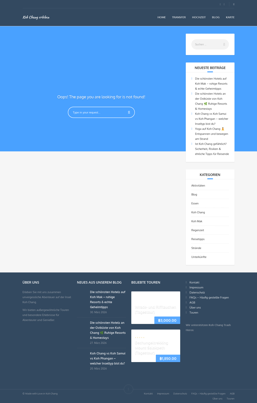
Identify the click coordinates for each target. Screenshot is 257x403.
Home (162, 17)
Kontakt (194, 282)
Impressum (196, 287)
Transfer (179, 17)
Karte (230, 17)
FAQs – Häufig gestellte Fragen (209, 297)
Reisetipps (198, 239)
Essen (195, 203)
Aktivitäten (198, 185)
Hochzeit (199, 17)
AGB (192, 302)
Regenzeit (197, 230)
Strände (196, 248)
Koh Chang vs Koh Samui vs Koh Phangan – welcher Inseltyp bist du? (211, 119)
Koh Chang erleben (36, 17)
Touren (193, 312)
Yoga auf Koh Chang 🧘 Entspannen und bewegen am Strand (211, 134)
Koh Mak (196, 221)
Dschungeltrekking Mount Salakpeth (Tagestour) (151, 347)
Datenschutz (197, 292)
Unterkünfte (198, 257)
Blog (216, 17)
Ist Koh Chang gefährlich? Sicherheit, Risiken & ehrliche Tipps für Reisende (212, 149)
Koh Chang (198, 212)
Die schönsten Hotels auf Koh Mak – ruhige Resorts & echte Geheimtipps (211, 83)
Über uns (195, 307)
